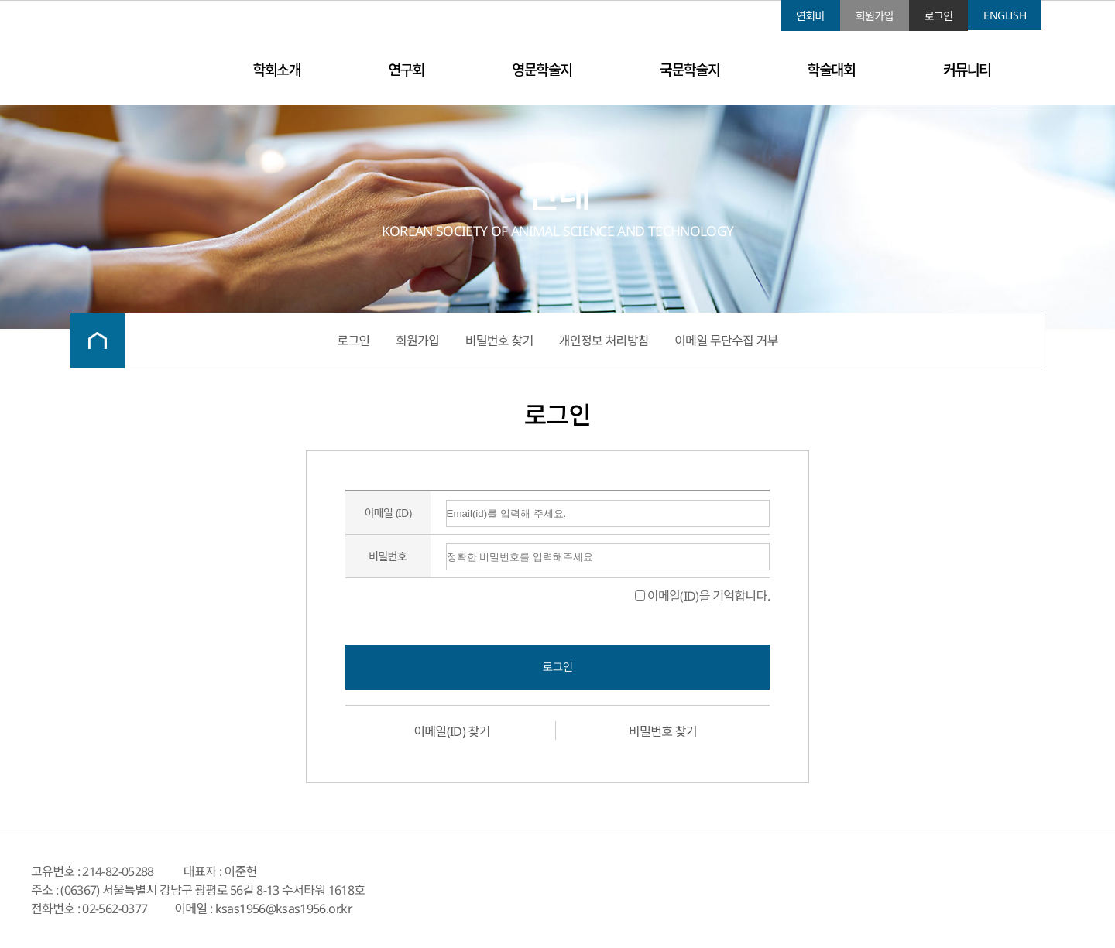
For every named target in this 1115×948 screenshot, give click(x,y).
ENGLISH (1004, 15)
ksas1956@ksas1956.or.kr (283, 908)
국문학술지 (689, 69)
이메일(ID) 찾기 (451, 731)
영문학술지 (541, 69)
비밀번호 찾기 (499, 340)
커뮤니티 (967, 69)
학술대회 (832, 69)
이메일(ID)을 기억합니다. (702, 595)
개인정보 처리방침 (604, 340)
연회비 (810, 16)
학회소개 (276, 69)
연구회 (406, 69)
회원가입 (875, 16)
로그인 (939, 16)
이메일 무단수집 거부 (725, 340)
